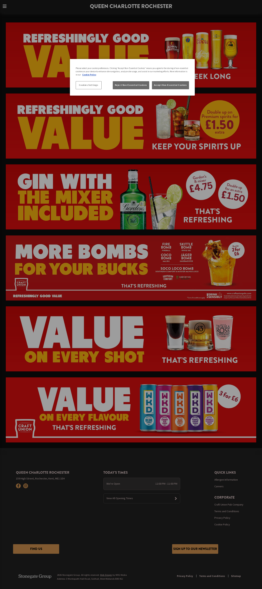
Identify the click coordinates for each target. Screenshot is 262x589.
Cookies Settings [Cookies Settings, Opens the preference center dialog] (88, 85)
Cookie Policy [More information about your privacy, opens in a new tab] (89, 74)
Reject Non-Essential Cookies (131, 85)
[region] (132, 77)
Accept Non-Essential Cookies (170, 85)
